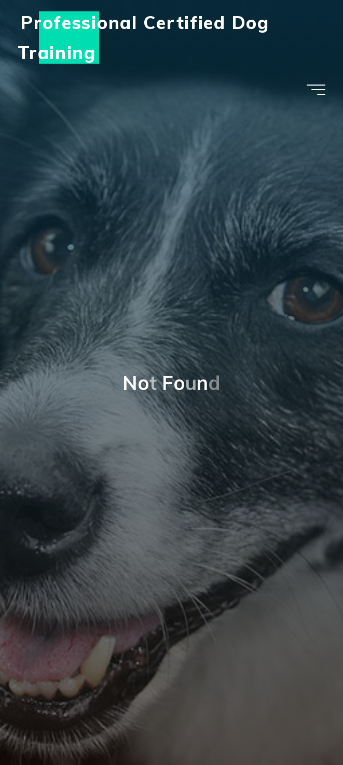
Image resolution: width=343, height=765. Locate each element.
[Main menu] (316, 90)
